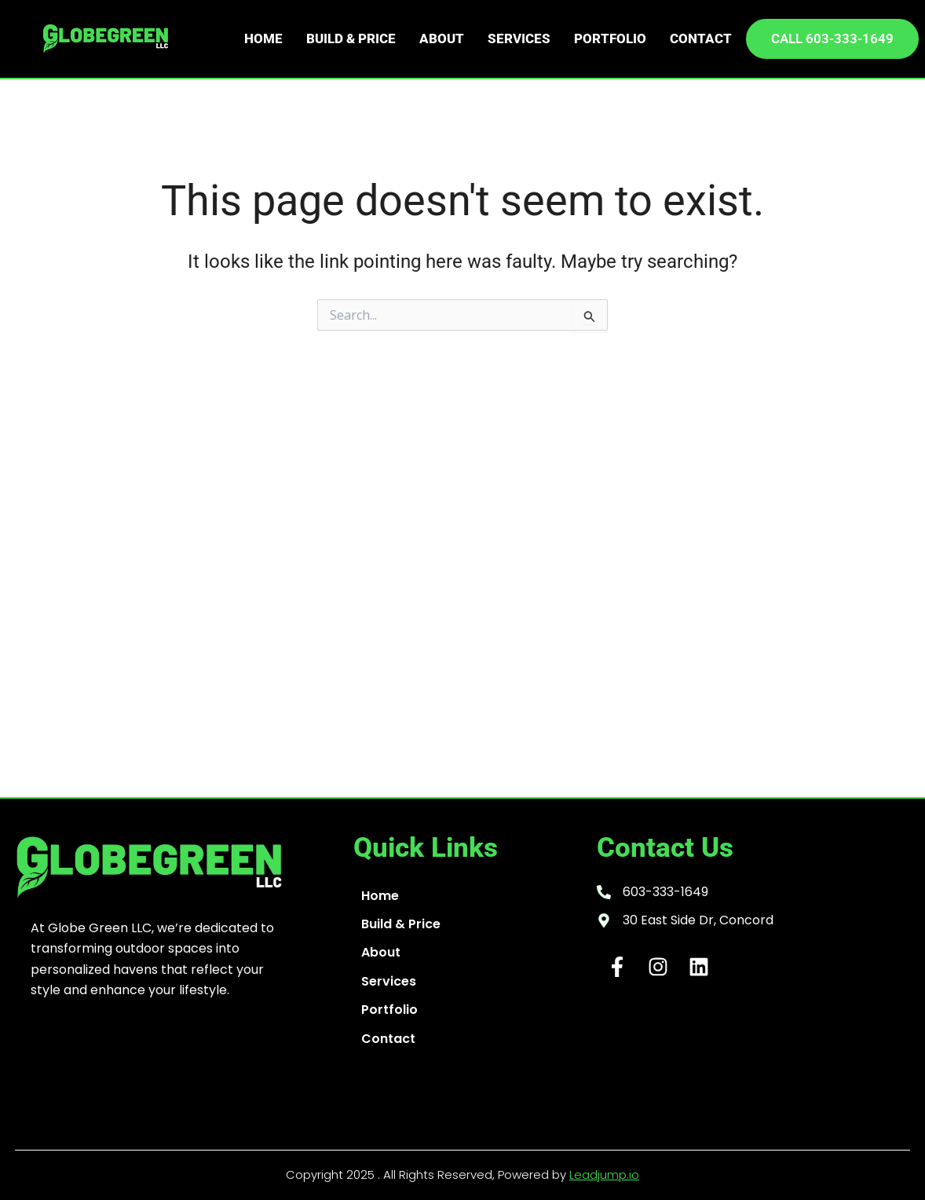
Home (263, 38)
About (441, 38)
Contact (701, 38)
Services (519, 38)
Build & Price (351, 38)
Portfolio (610, 38)
